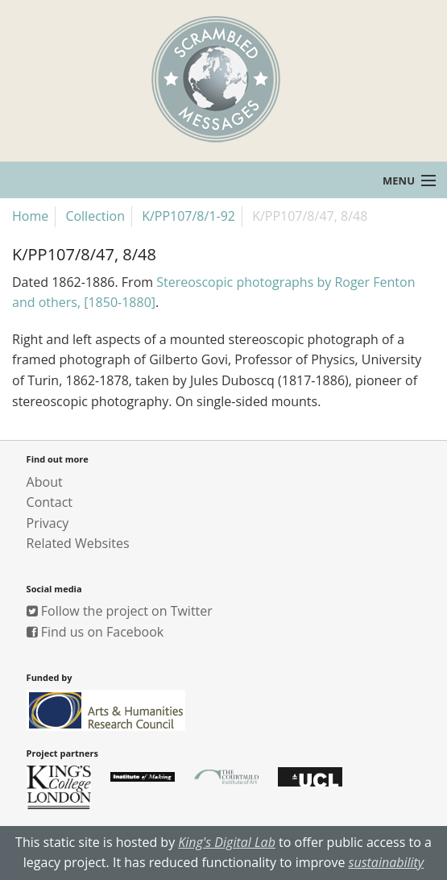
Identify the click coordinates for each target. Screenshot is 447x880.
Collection (95, 216)
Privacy (48, 523)
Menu (399, 180)
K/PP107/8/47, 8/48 (309, 216)
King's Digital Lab (226, 842)
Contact (49, 502)
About (45, 482)
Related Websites (78, 543)
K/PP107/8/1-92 (188, 216)
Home (30, 216)
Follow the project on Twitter (120, 611)
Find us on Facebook (95, 632)
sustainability (386, 862)
